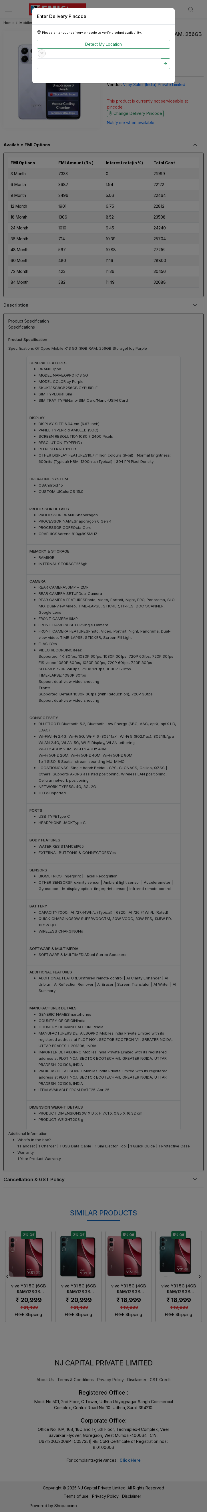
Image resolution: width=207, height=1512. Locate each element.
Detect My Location (103, 44)
